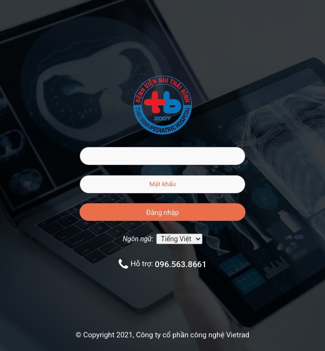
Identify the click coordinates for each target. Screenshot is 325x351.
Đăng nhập (162, 212)
